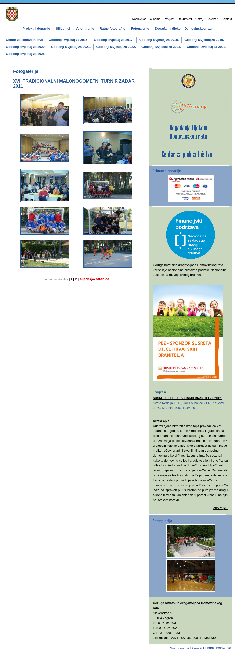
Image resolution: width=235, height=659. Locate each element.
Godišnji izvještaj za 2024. (206, 47)
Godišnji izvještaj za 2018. (159, 40)
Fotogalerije (140, 28)
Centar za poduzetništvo (24, 40)
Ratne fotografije (112, 28)
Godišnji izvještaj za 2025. (26, 54)
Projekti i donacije (36, 28)
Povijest (169, 19)
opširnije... (220, 508)
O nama (155, 19)
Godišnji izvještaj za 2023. (161, 47)
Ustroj (199, 19)
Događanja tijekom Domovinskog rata (183, 28)
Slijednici (63, 28)
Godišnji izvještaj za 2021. (71, 47)
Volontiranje (85, 28)
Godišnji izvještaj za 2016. (68, 40)
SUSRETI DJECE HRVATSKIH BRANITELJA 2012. (187, 398)
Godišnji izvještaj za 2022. (116, 47)
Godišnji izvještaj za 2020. (26, 47)
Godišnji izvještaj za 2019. (204, 40)
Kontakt (227, 19)
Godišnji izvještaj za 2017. (114, 40)
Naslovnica (139, 19)
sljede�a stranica (94, 279)
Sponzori (212, 19)
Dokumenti (185, 19)
